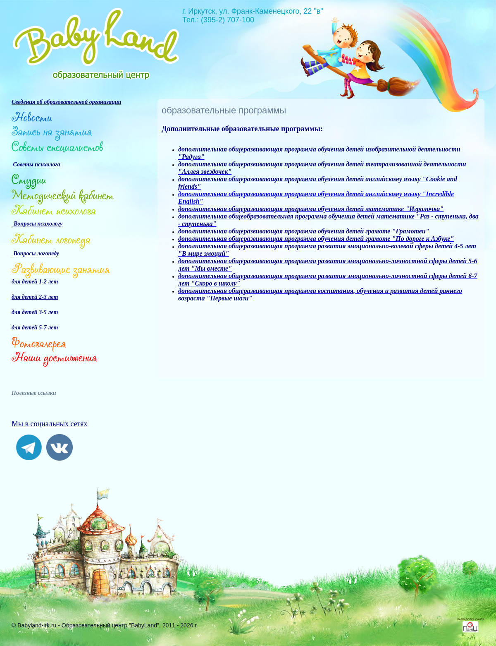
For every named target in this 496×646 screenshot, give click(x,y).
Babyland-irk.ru (36, 625)
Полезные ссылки (34, 393)
